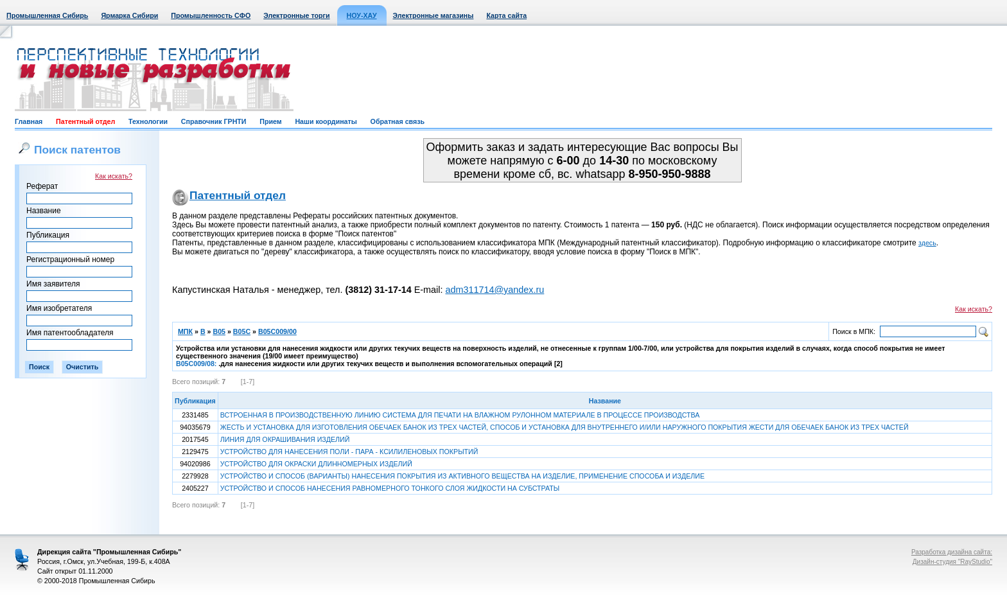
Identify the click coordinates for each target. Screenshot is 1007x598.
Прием (270, 121)
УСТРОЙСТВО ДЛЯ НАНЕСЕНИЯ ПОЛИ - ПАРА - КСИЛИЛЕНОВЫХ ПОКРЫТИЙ (349, 451)
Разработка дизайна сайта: (951, 552)
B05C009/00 (277, 331)
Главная (28, 121)
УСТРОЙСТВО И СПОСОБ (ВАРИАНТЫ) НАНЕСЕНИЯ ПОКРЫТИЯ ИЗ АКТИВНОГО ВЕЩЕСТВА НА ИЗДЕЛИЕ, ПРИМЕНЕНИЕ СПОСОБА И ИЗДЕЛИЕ (462, 476)
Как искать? (113, 176)
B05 (219, 331)
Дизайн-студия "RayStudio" (952, 561)
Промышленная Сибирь (47, 15)
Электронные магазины (433, 15)
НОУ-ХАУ (362, 15)
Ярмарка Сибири (129, 15)
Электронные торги (296, 15)
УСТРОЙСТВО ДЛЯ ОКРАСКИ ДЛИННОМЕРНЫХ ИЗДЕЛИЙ (316, 464)
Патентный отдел (85, 121)
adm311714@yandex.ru (494, 290)
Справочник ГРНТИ (214, 121)
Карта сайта (506, 15)
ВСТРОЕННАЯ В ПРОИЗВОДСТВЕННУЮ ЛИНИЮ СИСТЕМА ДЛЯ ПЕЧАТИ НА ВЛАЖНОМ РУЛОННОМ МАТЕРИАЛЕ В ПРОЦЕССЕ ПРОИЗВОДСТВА (460, 415)
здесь (927, 243)
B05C (241, 331)
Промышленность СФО (210, 15)
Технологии (148, 121)
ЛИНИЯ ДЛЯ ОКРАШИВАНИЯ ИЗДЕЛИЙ (285, 439)
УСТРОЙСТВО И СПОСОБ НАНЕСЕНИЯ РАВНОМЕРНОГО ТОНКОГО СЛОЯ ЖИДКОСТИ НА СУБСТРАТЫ (389, 488)
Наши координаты (325, 121)
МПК (185, 331)
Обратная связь (398, 121)
